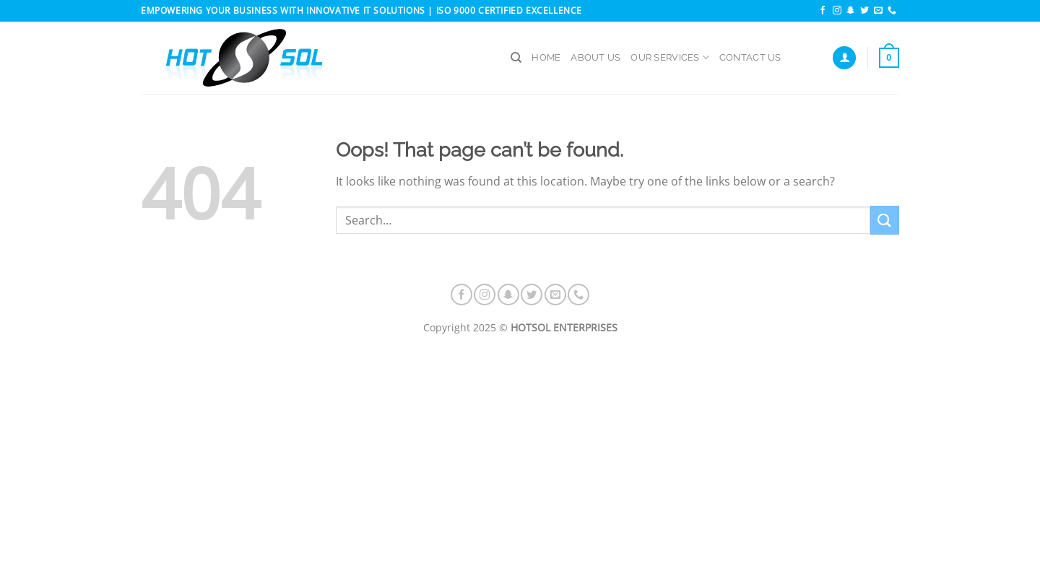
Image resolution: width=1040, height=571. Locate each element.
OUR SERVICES (669, 57)
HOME (546, 57)
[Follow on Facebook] (822, 11)
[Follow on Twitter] (864, 11)
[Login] (844, 58)
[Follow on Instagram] (837, 11)
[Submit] (884, 220)
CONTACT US (750, 57)
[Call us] (892, 11)
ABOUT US (595, 57)
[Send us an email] (878, 11)
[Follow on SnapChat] (850, 11)
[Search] (516, 57)
